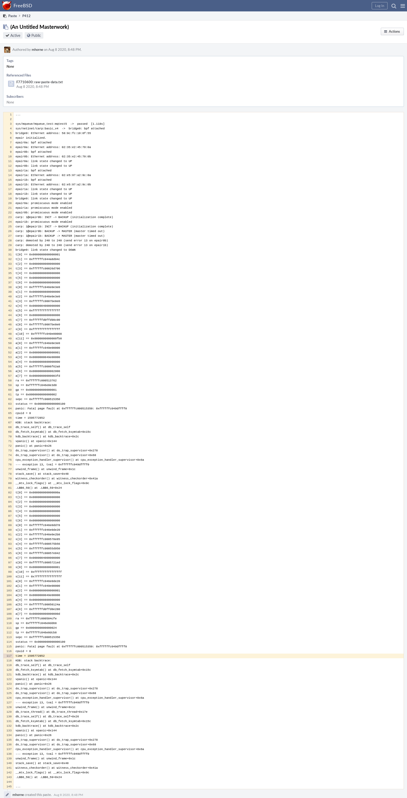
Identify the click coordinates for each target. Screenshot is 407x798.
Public (36, 35)
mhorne (37, 49)
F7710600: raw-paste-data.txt (39, 82)
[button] (402, 5)
